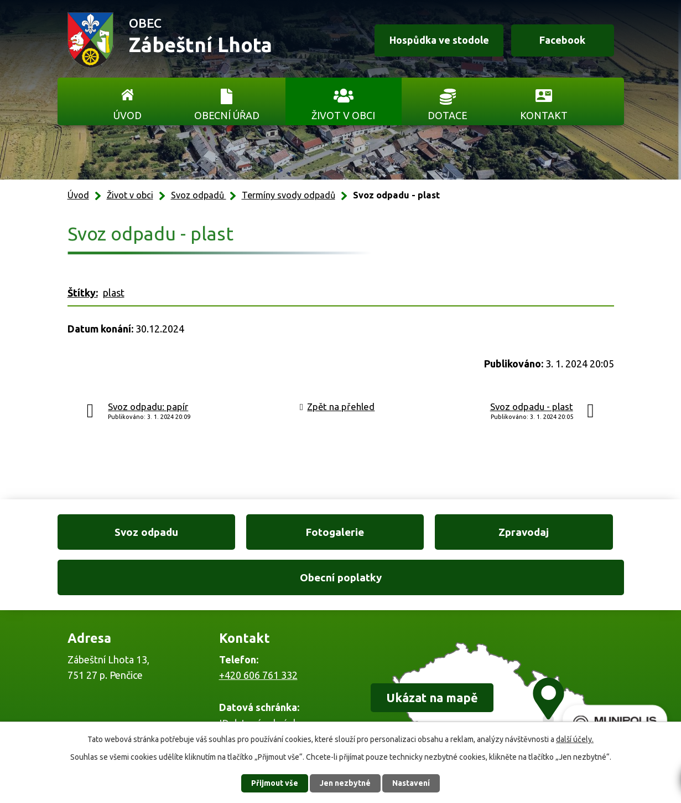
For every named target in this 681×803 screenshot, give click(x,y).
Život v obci (343, 115)
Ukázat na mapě (432, 652)
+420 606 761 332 (258, 630)
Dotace (447, 115)
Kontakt (544, 115)
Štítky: (82, 292)
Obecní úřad (226, 115)
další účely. (575, 739)
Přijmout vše (274, 783)
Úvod (127, 115)
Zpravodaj (413, 532)
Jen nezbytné (345, 783)
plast (113, 292)
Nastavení (411, 783)
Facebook (562, 40)
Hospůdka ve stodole (438, 40)
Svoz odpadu (123, 532)
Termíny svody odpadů (288, 195)
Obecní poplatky (557, 532)
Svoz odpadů (198, 195)
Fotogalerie (268, 532)
